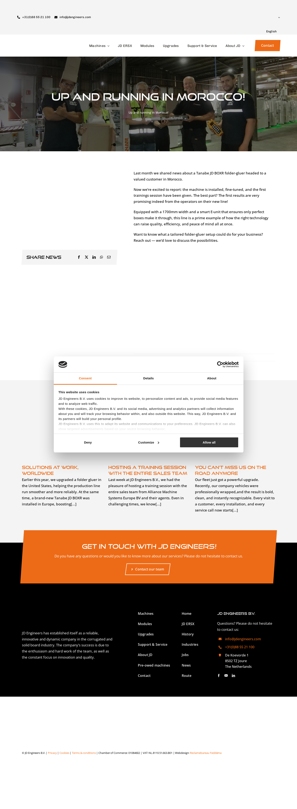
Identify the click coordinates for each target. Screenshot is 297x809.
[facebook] (218, 675)
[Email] (109, 257)
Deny (88, 442)
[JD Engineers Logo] (38, 41)
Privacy (52, 753)
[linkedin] (233, 675)
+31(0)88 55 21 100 (239, 647)
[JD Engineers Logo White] (64, 601)
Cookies (64, 753)
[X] (87, 257)
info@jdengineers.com (243, 639)
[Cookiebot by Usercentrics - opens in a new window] (220, 364)
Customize (148, 442)
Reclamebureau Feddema (206, 753)
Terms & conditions (84, 753)
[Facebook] (79, 257)
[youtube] (226, 675)
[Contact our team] (147, 569)
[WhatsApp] (101, 257)
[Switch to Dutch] (254, 786)
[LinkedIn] (94, 257)
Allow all (209, 442)
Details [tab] (148, 378)
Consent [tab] (85, 378)
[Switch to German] (254, 752)
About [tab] (211, 378)
